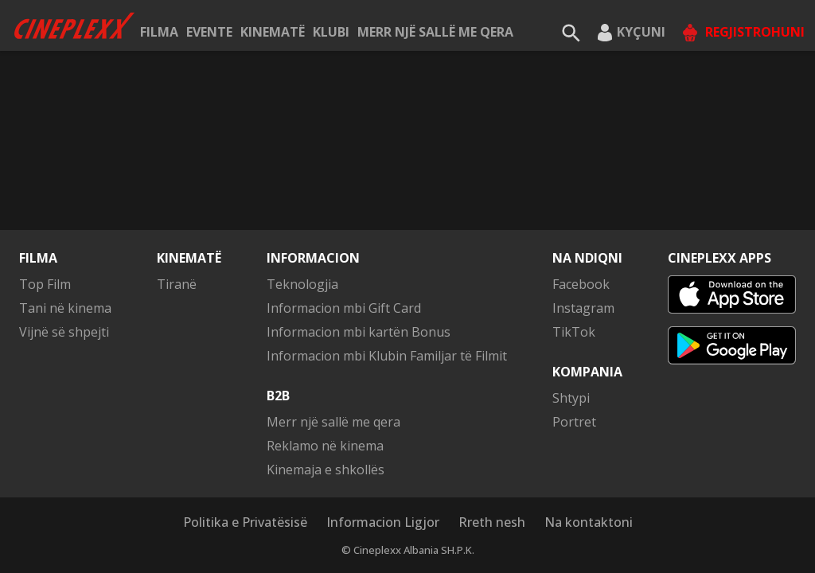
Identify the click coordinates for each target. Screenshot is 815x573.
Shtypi (571, 398)
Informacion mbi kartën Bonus (358, 332)
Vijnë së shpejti (64, 332)
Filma (159, 32)
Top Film (45, 284)
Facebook (581, 284)
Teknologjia (302, 284)
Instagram (583, 308)
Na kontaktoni (588, 522)
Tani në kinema (65, 308)
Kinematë (272, 32)
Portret (574, 422)
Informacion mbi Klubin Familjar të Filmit (387, 355)
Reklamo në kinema (325, 445)
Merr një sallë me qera (435, 32)
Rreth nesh (491, 522)
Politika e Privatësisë (245, 522)
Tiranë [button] (177, 284)
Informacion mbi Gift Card (344, 308)
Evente (209, 32)
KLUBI (331, 32)
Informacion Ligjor (382, 522)
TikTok (573, 332)
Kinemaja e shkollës (325, 469)
